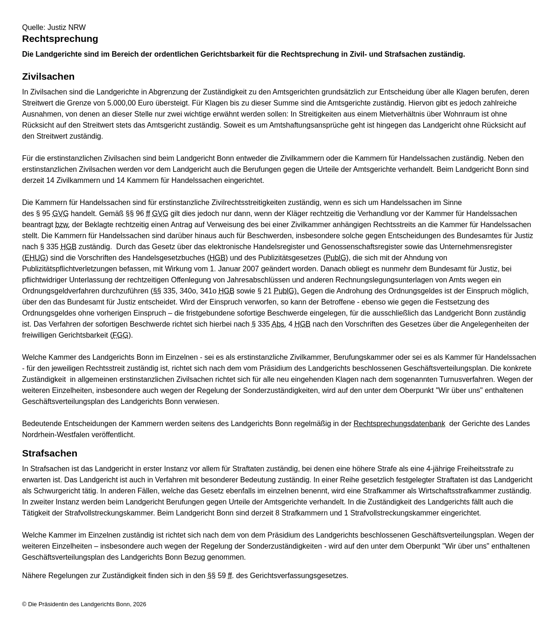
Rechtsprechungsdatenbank (399, 423)
